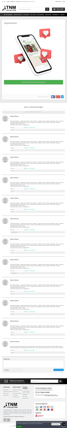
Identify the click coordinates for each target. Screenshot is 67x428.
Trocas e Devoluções (17, 393)
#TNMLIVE (62, 14)
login (8, 1)
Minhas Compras (60, 9)
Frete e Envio (15, 391)
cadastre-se (13, 1)
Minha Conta (58, 1)
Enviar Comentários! (58, 369)
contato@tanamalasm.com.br (51, 395)
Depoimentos (55, 14)
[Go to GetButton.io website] (64, 426)
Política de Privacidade (7, 391)
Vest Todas (33, 14)
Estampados (26, 14)
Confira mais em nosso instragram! (33, 82)
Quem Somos (48, 14)
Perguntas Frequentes (17, 389)
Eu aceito (19, 426)
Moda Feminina (40, 14)
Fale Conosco (6, 393)
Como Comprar (16, 396)
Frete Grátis (15, 395)
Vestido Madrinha (8, 14)
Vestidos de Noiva (18, 14)
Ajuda (64, 1)
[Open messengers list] (63, 424)
